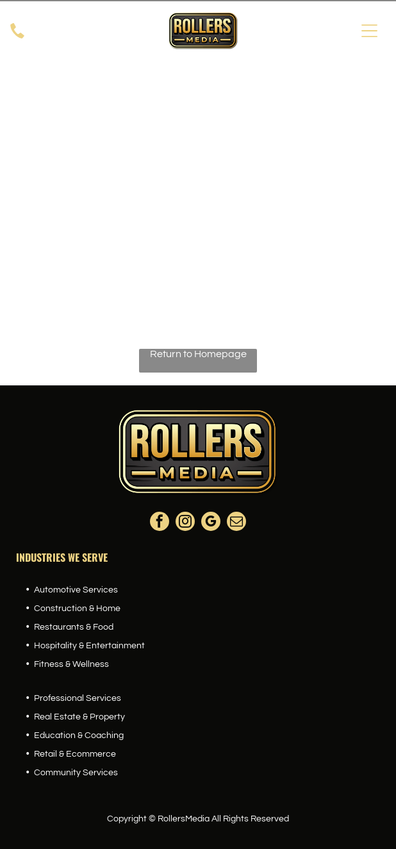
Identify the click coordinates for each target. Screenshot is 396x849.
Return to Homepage (198, 354)
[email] (236, 523)
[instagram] (185, 523)
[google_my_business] (210, 523)
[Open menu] (369, 30)
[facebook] (159, 523)
